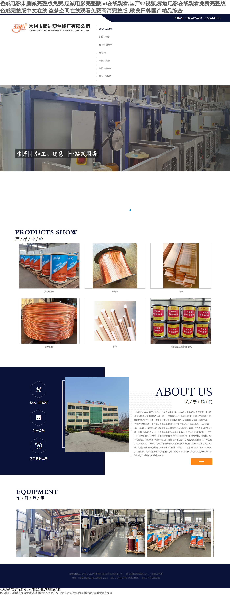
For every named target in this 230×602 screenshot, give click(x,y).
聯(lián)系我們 (105, 76)
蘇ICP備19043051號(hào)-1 (137, 574)
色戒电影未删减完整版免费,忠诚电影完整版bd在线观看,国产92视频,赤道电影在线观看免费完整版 (56, 592)
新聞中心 (103, 53)
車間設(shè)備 (105, 68)
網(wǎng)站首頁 (106, 29)
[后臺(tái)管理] (157, 574)
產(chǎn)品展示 (105, 45)
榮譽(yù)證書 (104, 60)
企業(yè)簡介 (104, 37)
